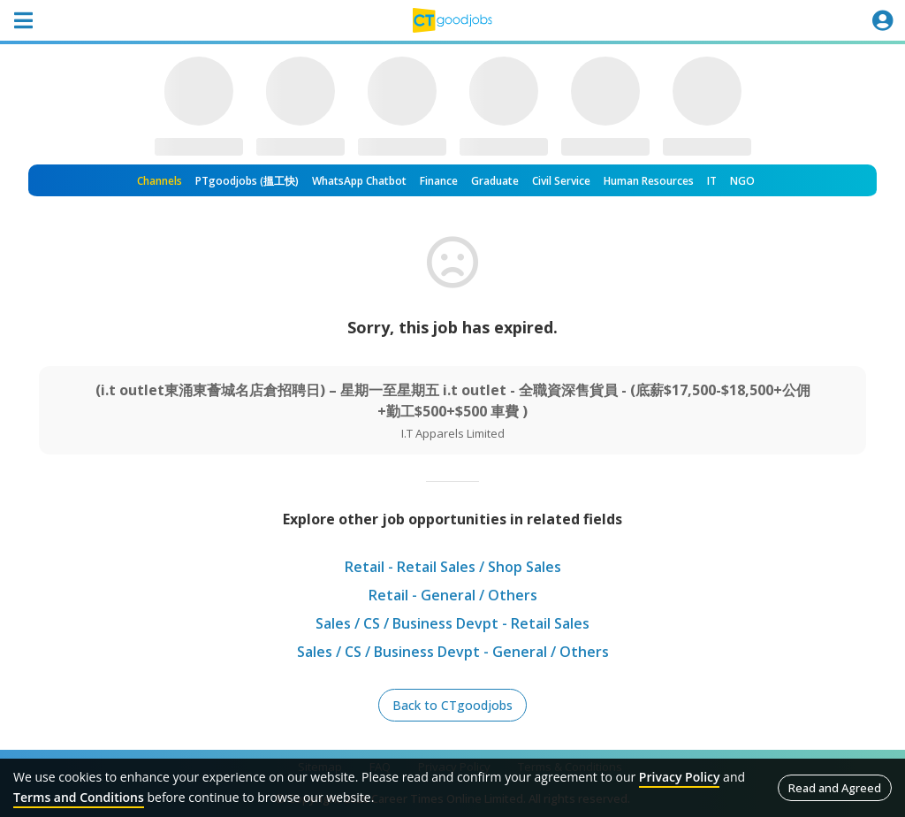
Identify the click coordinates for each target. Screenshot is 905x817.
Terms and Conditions (78, 797)
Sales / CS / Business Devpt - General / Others (453, 651)
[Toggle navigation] (23, 20)
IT (712, 180)
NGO (742, 180)
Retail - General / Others (453, 595)
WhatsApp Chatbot (359, 180)
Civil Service (561, 180)
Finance (439, 180)
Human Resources (649, 180)
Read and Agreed (834, 788)
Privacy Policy (679, 776)
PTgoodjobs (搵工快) (247, 180)
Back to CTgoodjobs (452, 705)
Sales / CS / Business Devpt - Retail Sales (452, 623)
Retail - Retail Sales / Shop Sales (453, 566)
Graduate (495, 180)
